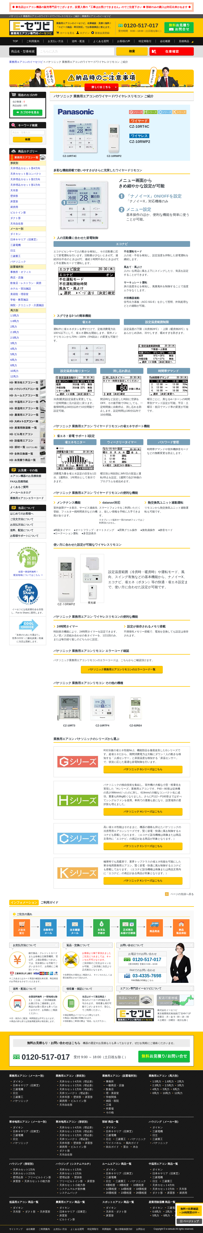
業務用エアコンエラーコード (27, 498)
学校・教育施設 (19, 299)
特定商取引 (145, 41)
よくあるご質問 (19, 487)
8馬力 (13, 365)
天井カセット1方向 (24, 1169)
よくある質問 (101, 41)
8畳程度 (124, 1185)
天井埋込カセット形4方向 (25, 168)
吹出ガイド (112, 1146)
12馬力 (14, 376)
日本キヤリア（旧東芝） (24, 239)
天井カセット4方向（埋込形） (76, 1081)
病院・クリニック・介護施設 (27, 305)
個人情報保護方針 (124, 1229)
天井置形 (45, 1211)
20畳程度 (111, 1192)
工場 (108, 1104)
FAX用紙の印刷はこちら (142, 980)
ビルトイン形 (18, 212)
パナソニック (18, 261)
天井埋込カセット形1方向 (25, 184)
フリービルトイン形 (39, 1177)
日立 (13, 250)
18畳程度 (141, 1188)
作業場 (110, 1108)
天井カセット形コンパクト (25, 173)
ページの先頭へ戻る (182, 894)
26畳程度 (141, 1192)
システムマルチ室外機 (72, 1188)
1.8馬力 (14, 321)
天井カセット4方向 (163, 1185)
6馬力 (13, 359)
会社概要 (165, 41)
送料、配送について (21, 530)
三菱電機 (15, 244)
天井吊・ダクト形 (116, 1211)
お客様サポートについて (24, 535)
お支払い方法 (55, 41)
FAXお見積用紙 (19, 481)
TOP (15, 41)
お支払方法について (21, 524)
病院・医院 (112, 1100)
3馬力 (13, 343)
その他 (110, 1112)
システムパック (68, 1192)
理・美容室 (112, 1093)
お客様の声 (123, 41)
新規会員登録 (102, 33)
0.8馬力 (156, 1211)
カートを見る (67, 33)
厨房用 (14, 206)
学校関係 (111, 1096)
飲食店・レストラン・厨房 (25, 283)
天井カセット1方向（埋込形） (76, 1089)
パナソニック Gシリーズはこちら (143, 769)
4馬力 (13, 348)
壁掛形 (14, 195)
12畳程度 (111, 1188)
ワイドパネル (113, 1142)
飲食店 (110, 1089)
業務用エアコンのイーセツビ (26, 61)
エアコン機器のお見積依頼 (25, 475)
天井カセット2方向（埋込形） (76, 1085)
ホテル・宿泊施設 (20, 288)
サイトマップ (16, 1229)
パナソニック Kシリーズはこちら (143, 880)
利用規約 (106, 1229)
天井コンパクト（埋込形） (74, 1093)
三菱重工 (15, 256)
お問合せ (140, 1229)
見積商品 (184, 41)
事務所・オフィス (20, 271)
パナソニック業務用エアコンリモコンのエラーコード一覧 (121, 669)
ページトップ (189, 1221)
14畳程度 (126, 1188)
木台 (135, 1146)
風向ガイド (132, 1142)
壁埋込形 (18, 1177)
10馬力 (14, 370)
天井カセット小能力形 (37, 1181)
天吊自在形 (16, 223)
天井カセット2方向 (24, 1173)
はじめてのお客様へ (21, 513)
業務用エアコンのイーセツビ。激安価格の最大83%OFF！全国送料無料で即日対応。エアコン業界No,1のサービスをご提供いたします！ (31, 27)
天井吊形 (64, 1096)
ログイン (85, 33)
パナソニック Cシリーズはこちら (143, 846)
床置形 (14, 201)
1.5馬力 (14, 315)
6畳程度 (110, 1185)
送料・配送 (78, 41)
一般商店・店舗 (115, 1085)
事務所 (110, 1081)
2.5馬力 (14, 337)
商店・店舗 (16, 277)
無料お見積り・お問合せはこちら (179, 27)
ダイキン (15, 233)
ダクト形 (15, 218)
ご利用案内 (32, 41)
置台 (125, 1146)
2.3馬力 (14, 332)
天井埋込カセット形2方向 (25, 179)
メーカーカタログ (20, 492)
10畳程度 (138, 1185)
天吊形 (14, 190)
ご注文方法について (21, 519)
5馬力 (13, 354)
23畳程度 (126, 1192)
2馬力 (13, 326)
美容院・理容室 (19, 294)
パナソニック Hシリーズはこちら (143, 811)
